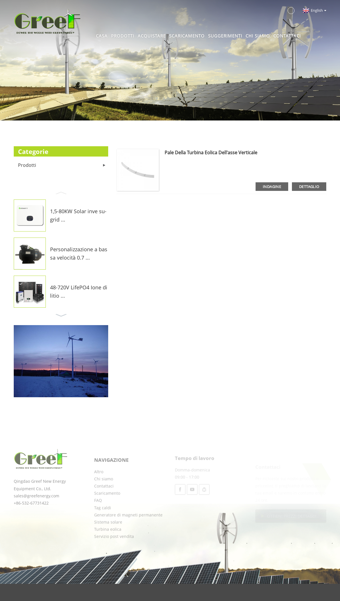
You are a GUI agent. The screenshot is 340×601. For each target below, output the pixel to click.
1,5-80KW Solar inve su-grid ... (78, 215)
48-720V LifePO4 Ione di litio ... (78, 291)
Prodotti (122, 36)
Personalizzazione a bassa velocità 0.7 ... (78, 253)
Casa (102, 36)
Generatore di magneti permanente (128, 528)
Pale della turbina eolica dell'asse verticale (211, 152)
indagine (272, 186)
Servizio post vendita (114, 550)
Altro (98, 485)
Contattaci (287, 36)
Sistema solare (108, 536)
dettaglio (309, 186)
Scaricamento (187, 36)
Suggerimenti (225, 36)
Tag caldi (102, 521)
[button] (61, 192)
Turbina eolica (107, 543)
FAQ (98, 514)
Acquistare (152, 36)
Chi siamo (258, 36)
